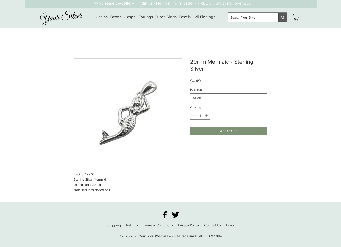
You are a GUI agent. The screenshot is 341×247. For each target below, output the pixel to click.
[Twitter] (175, 214)
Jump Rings (166, 17)
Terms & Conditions (158, 225)
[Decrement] (193, 115)
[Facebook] (164, 214)
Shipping (114, 225)
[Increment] (206, 115)
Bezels (187, 17)
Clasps (129, 17)
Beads (115, 17)
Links (230, 225)
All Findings (205, 17)
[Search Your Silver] (250, 17)
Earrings (146, 17)
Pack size (197, 89)
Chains (102, 17)
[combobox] (228, 97)
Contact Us (212, 225)
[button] (296, 17)
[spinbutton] (200, 115)
